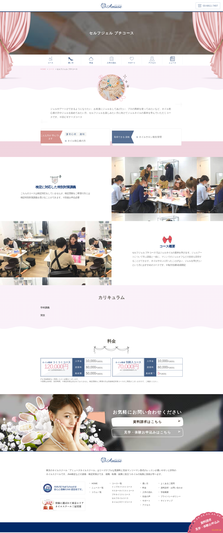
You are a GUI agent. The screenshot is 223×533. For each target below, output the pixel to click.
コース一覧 (117, 484)
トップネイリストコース (122, 488)
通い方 (71, 63)
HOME (95, 484)
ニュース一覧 (98, 488)
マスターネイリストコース (123, 492)
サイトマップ (167, 501)
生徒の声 (146, 497)
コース (51, 63)
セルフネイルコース (120, 500)
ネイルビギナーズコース (122, 504)
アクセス (152, 63)
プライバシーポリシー (171, 497)
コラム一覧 (97, 493)
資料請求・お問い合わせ (172, 488)
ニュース (172, 63)
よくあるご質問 (168, 484)
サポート (132, 63)
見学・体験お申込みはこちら (147, 433)
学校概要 (165, 493)
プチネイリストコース (121, 496)
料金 (91, 63)
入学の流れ (112, 63)
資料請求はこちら (147, 422)
